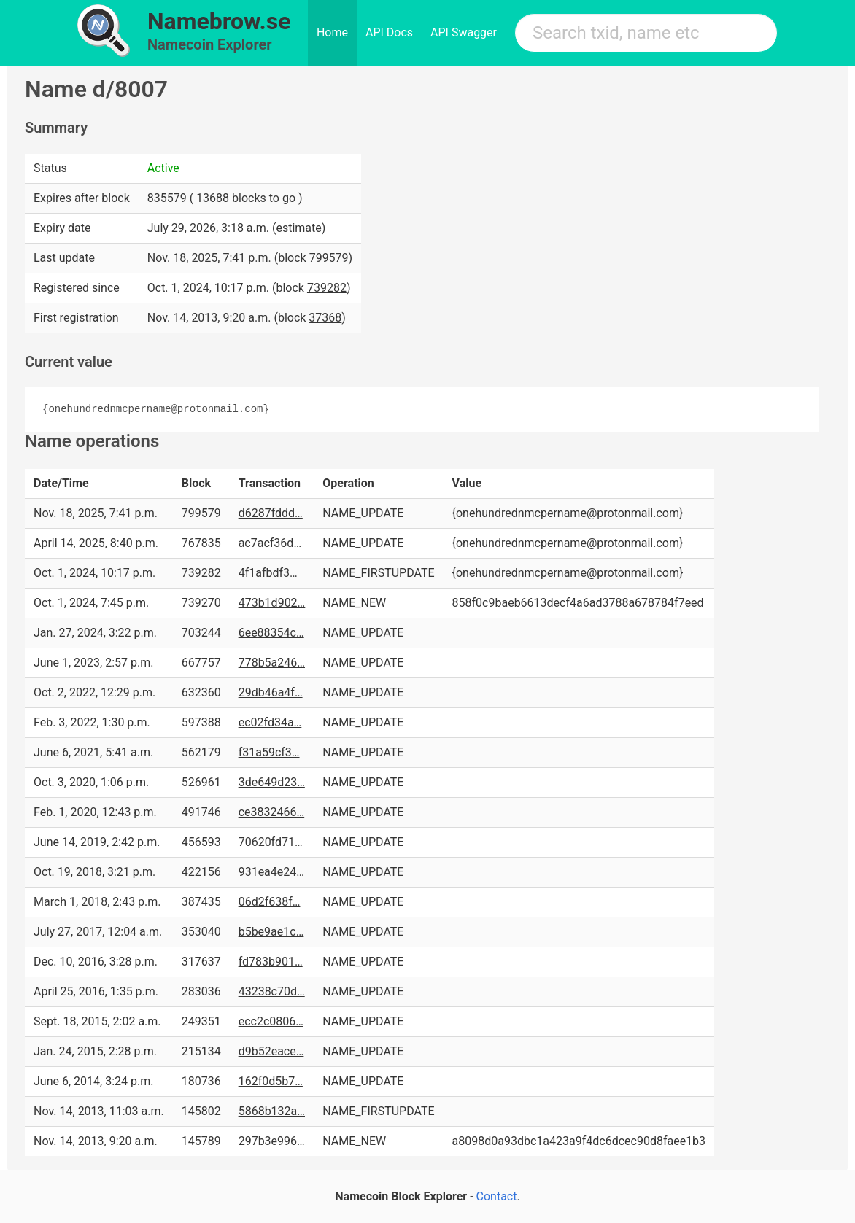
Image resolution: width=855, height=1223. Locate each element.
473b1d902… (272, 603)
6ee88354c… (271, 633)
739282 (327, 288)
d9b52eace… (271, 1051)
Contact (496, 1196)
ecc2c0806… (271, 1021)
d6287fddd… (271, 513)
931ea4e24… (271, 872)
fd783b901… (271, 961)
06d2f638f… (270, 902)
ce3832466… (272, 812)
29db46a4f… (271, 692)
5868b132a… (272, 1111)
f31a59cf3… (269, 752)
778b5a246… (272, 662)
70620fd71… (271, 842)
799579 (329, 258)
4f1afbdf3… (268, 573)
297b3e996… (272, 1141)
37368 (325, 318)
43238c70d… (272, 991)
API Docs (389, 32)
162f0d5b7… (271, 1081)
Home (332, 32)
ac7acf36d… (270, 543)
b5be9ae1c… (271, 932)
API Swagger (463, 32)
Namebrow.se (219, 21)
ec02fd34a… (270, 722)
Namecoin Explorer (209, 44)
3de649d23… (272, 782)
